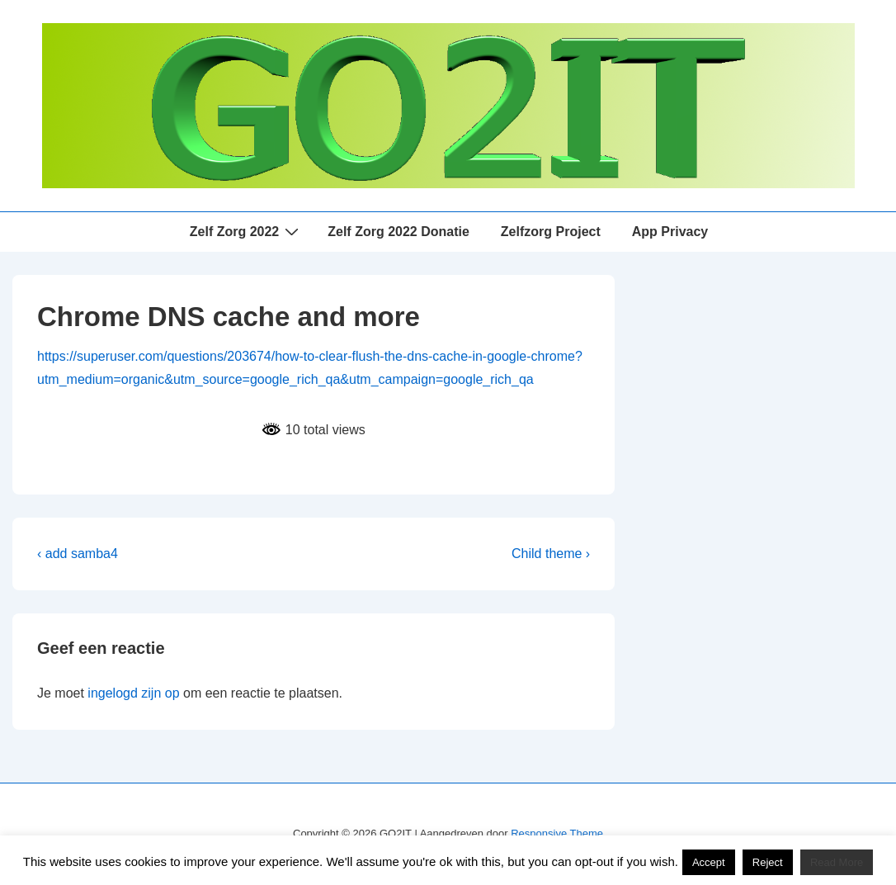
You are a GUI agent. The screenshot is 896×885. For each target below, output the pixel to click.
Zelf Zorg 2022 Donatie (398, 232)
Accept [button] (708, 862)
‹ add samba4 (77, 554)
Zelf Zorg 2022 (246, 231)
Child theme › (551, 554)
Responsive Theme (557, 833)
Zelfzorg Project (551, 232)
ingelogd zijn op (133, 693)
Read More (836, 862)
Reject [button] (767, 862)
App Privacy (670, 232)
